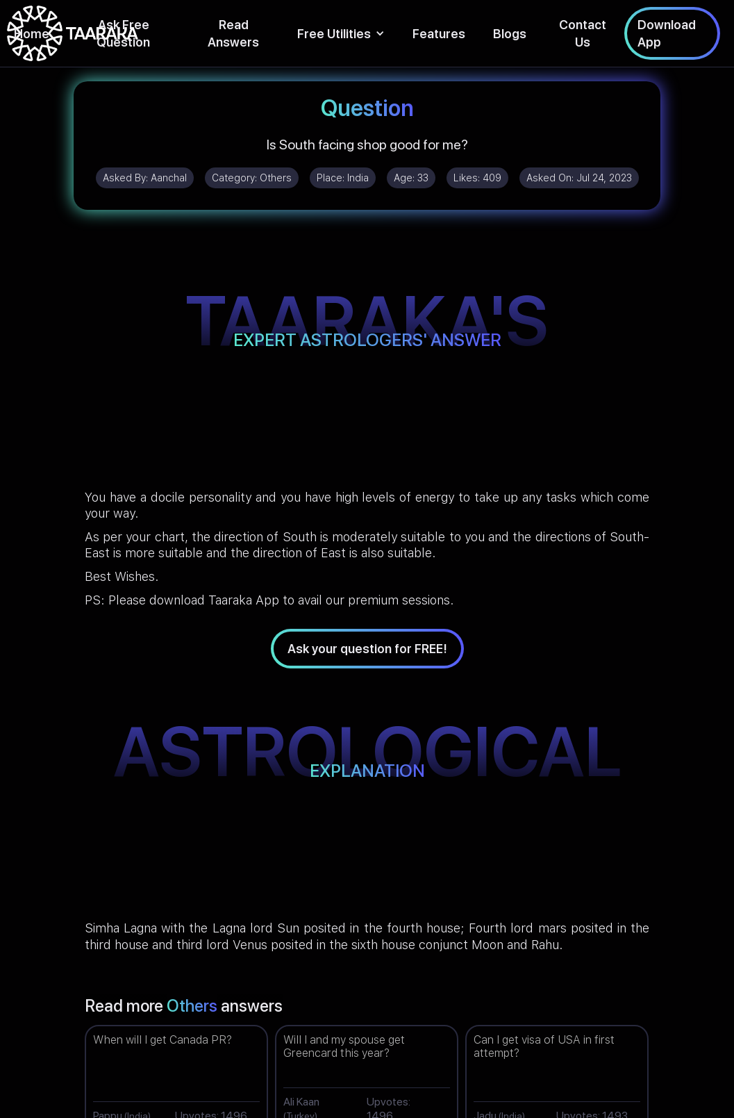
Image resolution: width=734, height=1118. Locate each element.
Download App (666, 33)
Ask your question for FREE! (367, 648)
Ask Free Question (123, 33)
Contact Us (582, 33)
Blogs (509, 33)
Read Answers (233, 33)
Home (31, 33)
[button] (341, 33)
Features (438, 33)
